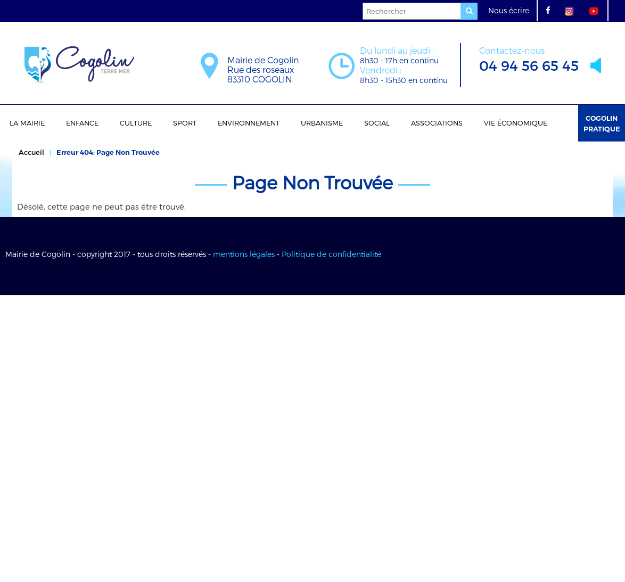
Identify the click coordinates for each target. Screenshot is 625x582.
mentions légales (244, 254)
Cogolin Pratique (601, 123)
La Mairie (27, 123)
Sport (184, 123)
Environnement (248, 123)
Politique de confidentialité (331, 254)
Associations (437, 123)
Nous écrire (508, 10)
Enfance (82, 123)
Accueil (31, 152)
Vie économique (515, 123)
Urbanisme (322, 123)
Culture (136, 123)
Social (377, 123)
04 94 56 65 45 (529, 58)
